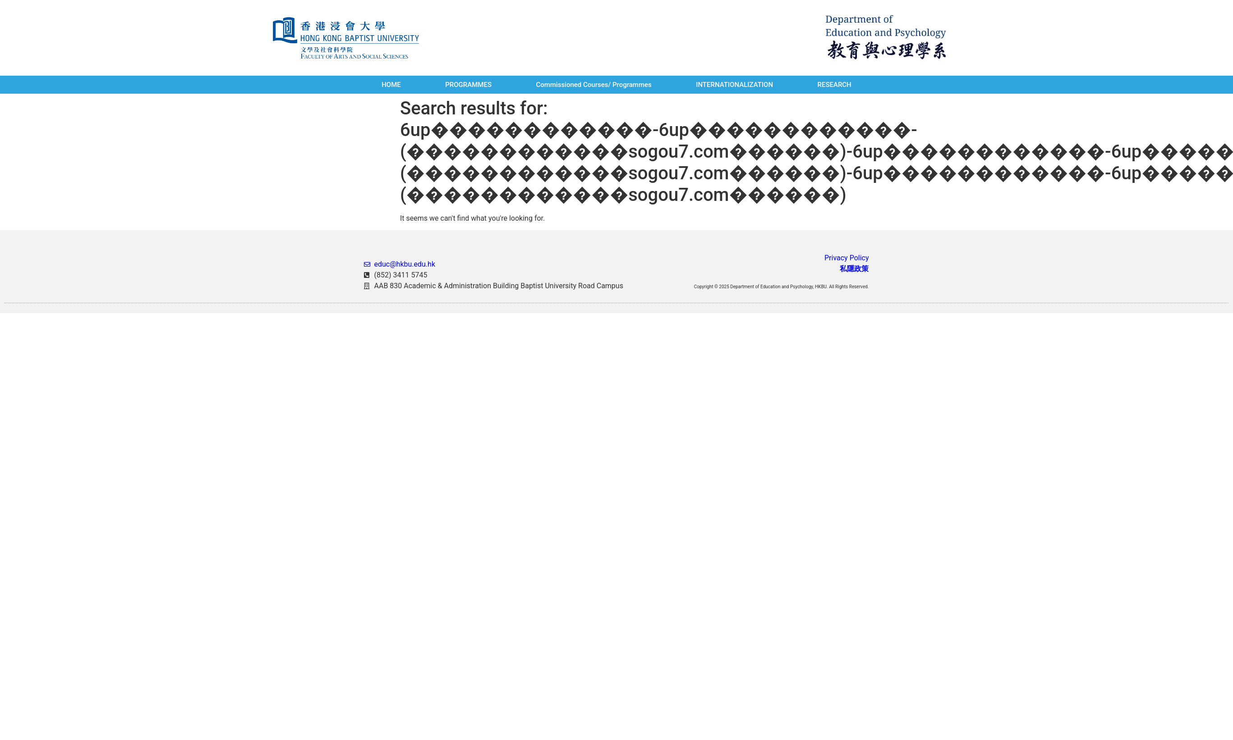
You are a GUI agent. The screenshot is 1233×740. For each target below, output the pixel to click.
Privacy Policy (846, 258)
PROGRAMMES (468, 85)
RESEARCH (834, 85)
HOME (391, 85)
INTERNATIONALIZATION (734, 85)
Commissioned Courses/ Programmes (593, 85)
